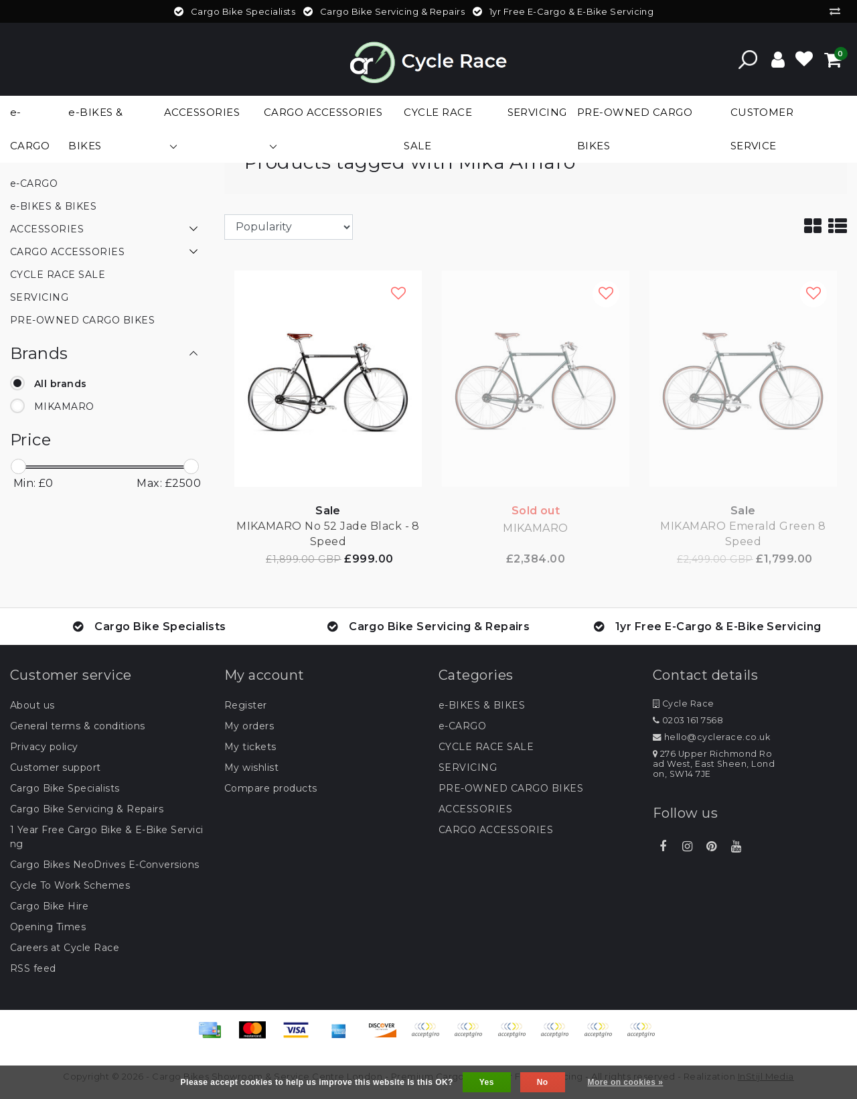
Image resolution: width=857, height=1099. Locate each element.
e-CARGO (462, 726)
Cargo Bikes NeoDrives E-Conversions (105, 865)
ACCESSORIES (475, 809)
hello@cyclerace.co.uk (711, 737)
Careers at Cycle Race (64, 948)
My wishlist (251, 767)
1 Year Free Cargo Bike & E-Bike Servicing (107, 837)
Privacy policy (44, 747)
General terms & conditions (77, 726)
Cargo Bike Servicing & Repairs (86, 809)
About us (32, 705)
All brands (60, 384)
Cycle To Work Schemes (70, 885)
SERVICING (468, 767)
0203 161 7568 (688, 720)
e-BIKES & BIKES (482, 705)
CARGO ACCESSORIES (496, 830)
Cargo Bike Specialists (65, 788)
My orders (249, 726)
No (542, 1082)
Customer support (55, 767)
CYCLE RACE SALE (486, 747)
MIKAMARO (64, 406)
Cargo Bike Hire (49, 906)
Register (245, 705)
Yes (486, 1082)
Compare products (270, 788)
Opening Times (48, 927)
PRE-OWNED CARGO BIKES (511, 788)
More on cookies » (626, 1082)
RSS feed (33, 968)
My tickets (250, 747)
